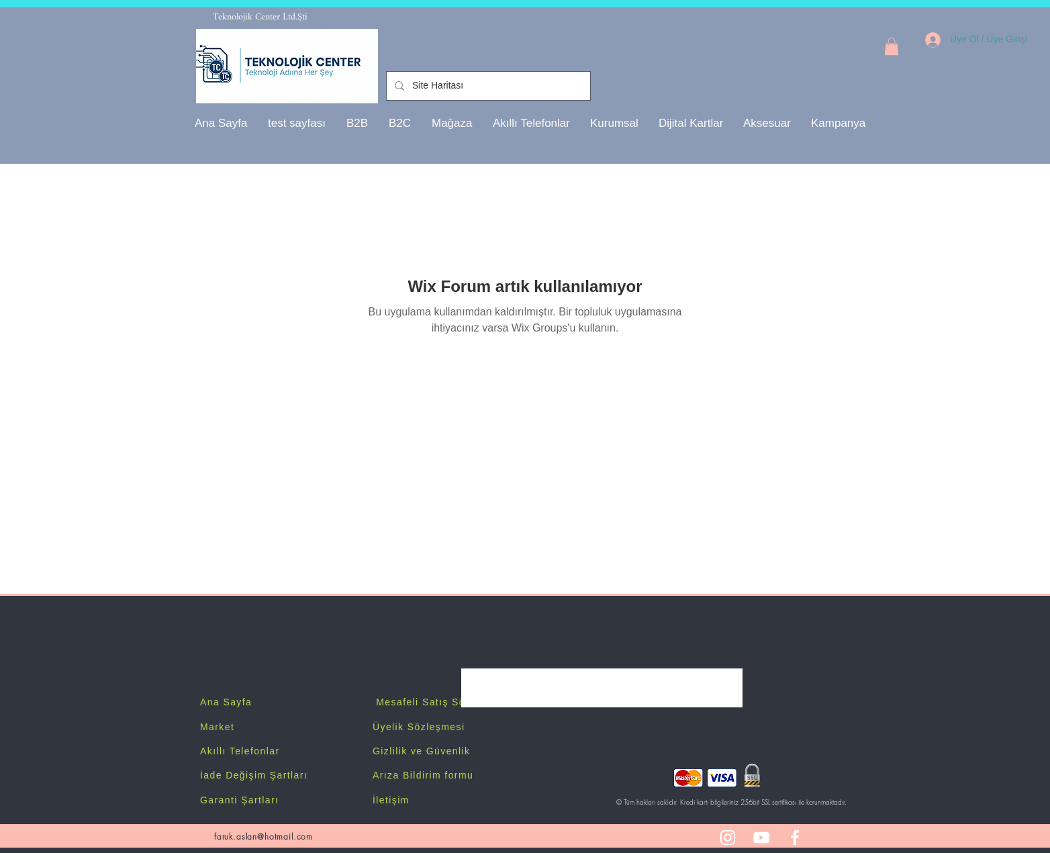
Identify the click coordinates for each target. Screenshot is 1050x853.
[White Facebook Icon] (795, 837)
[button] (614, 123)
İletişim (391, 800)
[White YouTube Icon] (761, 837)
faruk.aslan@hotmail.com (263, 836)
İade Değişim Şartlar (252, 775)
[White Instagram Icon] (728, 837)
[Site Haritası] (487, 86)
